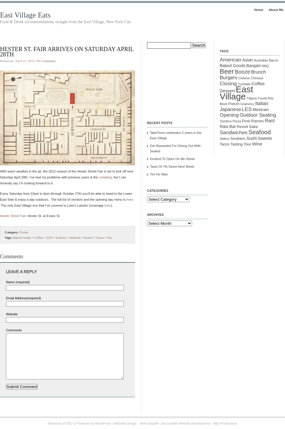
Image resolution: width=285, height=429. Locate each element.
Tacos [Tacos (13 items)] (224, 144)
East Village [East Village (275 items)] (236, 92)
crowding (105, 177)
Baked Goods (22, 237)
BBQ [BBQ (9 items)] (265, 66)
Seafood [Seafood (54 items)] (259, 132)
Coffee (38, 237)
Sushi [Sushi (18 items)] (251, 138)
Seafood (74, 237)
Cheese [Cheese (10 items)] (244, 78)
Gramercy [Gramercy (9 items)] (247, 104)
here (129, 199)
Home (258, 10)
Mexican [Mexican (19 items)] (261, 109)
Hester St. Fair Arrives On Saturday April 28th (67, 52)
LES (50, 237)
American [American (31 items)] (230, 60)
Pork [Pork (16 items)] (246, 121)
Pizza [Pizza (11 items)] (236, 121)
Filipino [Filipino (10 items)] (252, 98)
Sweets (88, 237)
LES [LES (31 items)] (247, 109)
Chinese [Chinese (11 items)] (257, 78)
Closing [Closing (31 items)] (228, 83)
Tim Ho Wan (159, 174)
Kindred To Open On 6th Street (172, 159)
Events (24, 232)
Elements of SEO (60, 423)
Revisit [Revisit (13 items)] (242, 127)
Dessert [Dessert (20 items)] (227, 90)
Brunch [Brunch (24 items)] (258, 72)
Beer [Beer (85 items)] (227, 71)
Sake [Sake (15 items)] (253, 126)
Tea (109, 237)
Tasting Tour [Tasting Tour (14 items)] (240, 144)
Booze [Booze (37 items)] (242, 72)
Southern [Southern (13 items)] (238, 139)
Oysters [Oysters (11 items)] (226, 121)
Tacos (100, 237)
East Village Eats (25, 15)
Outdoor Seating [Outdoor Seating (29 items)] (258, 115)
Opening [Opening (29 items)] (229, 115)
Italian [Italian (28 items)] (261, 103)
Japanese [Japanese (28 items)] (230, 109)
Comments (14, 330)
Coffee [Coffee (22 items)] (258, 83)
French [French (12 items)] (234, 104)
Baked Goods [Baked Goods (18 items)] (233, 65)
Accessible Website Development (186, 423)
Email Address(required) (23, 298)
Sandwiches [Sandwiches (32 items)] (234, 132)
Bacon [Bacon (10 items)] (273, 60)
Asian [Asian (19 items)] (247, 60)
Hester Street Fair (13, 216)
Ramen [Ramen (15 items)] (257, 121)
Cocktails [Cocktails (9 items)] (244, 84)
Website (12, 314)
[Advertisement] (176, 80)
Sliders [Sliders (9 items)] (224, 138)
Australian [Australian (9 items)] (261, 60)
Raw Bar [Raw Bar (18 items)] (228, 126)
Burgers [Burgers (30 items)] (229, 77)
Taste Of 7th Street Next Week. (172, 166)
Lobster (61, 237)
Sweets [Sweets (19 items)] (265, 138)
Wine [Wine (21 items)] (257, 143)
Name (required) (18, 282)
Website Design (125, 423)
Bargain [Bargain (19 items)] (253, 65)
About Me (276, 10)
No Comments (46, 61)
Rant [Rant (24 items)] (270, 120)
